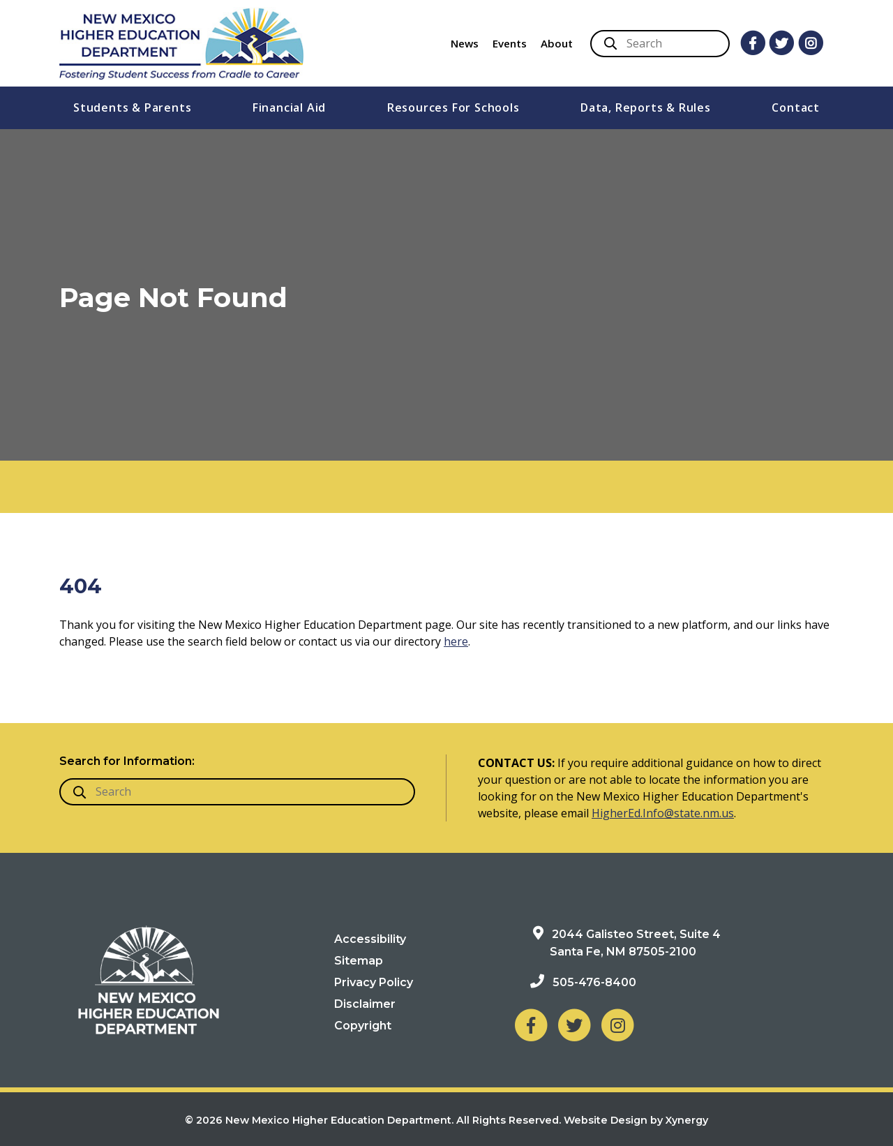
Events (510, 43)
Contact (796, 107)
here (456, 641)
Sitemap (358, 960)
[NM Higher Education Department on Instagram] (617, 1025)
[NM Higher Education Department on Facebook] (531, 1025)
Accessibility (370, 939)
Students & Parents (132, 107)
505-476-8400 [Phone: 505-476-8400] (594, 982)
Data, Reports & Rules (645, 107)
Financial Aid (289, 107)
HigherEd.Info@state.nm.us (663, 813)
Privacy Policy (373, 982)
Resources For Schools (453, 107)
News (465, 43)
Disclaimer (365, 1004)
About (557, 43)
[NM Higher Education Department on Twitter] (574, 1025)
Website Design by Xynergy (636, 1120)
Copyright (362, 1025)
